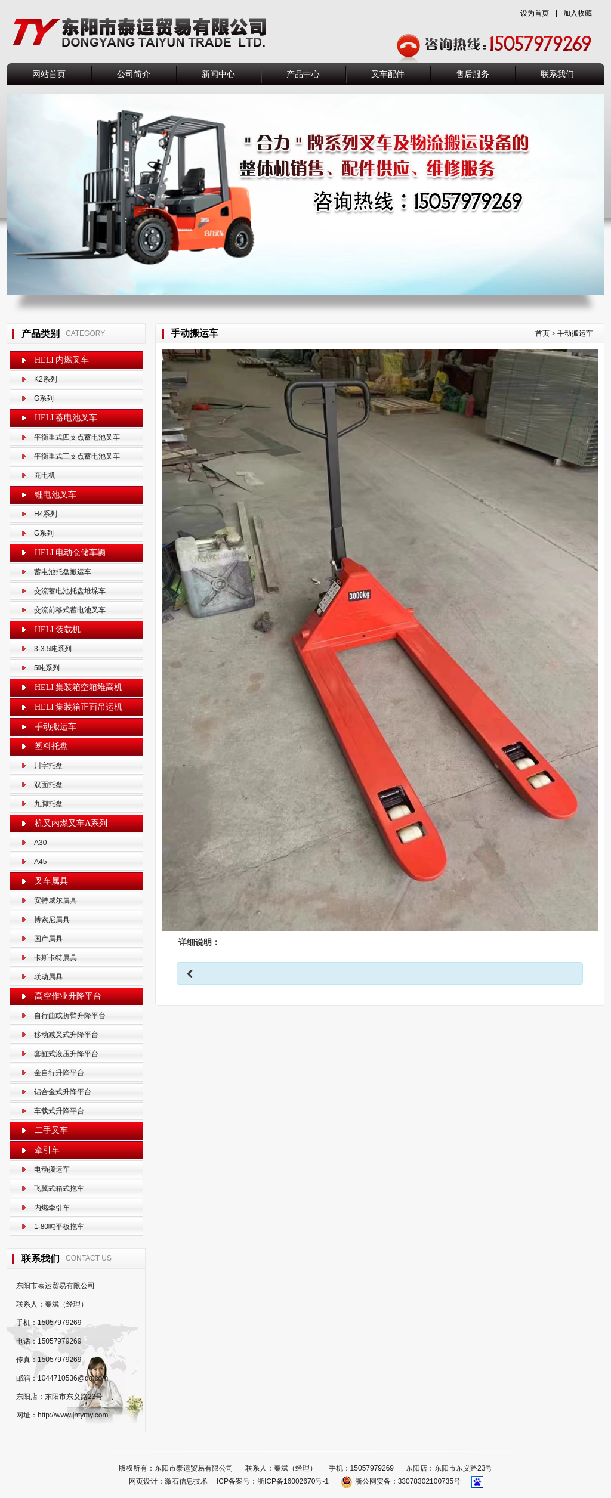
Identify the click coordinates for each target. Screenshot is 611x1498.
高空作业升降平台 (68, 996)
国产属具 (48, 938)
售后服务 (472, 74)
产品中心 (303, 74)
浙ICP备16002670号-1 (293, 1481)
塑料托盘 (51, 746)
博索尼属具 (52, 919)
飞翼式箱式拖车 (59, 1188)
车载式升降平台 (59, 1111)
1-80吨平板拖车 (59, 1226)
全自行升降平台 (59, 1073)
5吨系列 (47, 668)
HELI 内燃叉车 (62, 359)
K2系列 (45, 379)
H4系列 (45, 514)
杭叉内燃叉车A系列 (71, 823)
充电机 (44, 475)
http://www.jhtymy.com (73, 1415)
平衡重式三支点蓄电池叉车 (77, 456)
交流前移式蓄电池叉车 (70, 610)
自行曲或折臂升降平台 (70, 1015)
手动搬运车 (55, 726)
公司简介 (133, 74)
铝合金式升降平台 (62, 1092)
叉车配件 (388, 74)
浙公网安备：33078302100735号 (401, 1481)
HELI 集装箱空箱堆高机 (78, 687)
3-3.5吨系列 (53, 649)
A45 (40, 862)
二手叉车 (51, 1130)
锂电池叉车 (55, 494)
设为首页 (534, 13)
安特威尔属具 (55, 900)
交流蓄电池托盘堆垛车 (70, 591)
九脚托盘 (48, 804)
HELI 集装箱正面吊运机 (78, 706)
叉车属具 (51, 881)
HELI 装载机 (58, 629)
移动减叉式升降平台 (66, 1034)
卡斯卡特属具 (55, 958)
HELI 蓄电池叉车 (66, 417)
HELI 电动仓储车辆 (70, 552)
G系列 (44, 398)
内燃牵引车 (52, 1207)
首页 (542, 333)
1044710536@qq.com (73, 1378)
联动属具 (48, 977)
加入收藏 (577, 13)
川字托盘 (48, 766)
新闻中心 (218, 74)
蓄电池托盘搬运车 (62, 572)
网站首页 (49, 74)
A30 (40, 842)
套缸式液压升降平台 (66, 1054)
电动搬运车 (52, 1169)
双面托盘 (48, 785)
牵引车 (47, 1150)
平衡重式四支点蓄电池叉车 (77, 437)
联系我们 (557, 74)
